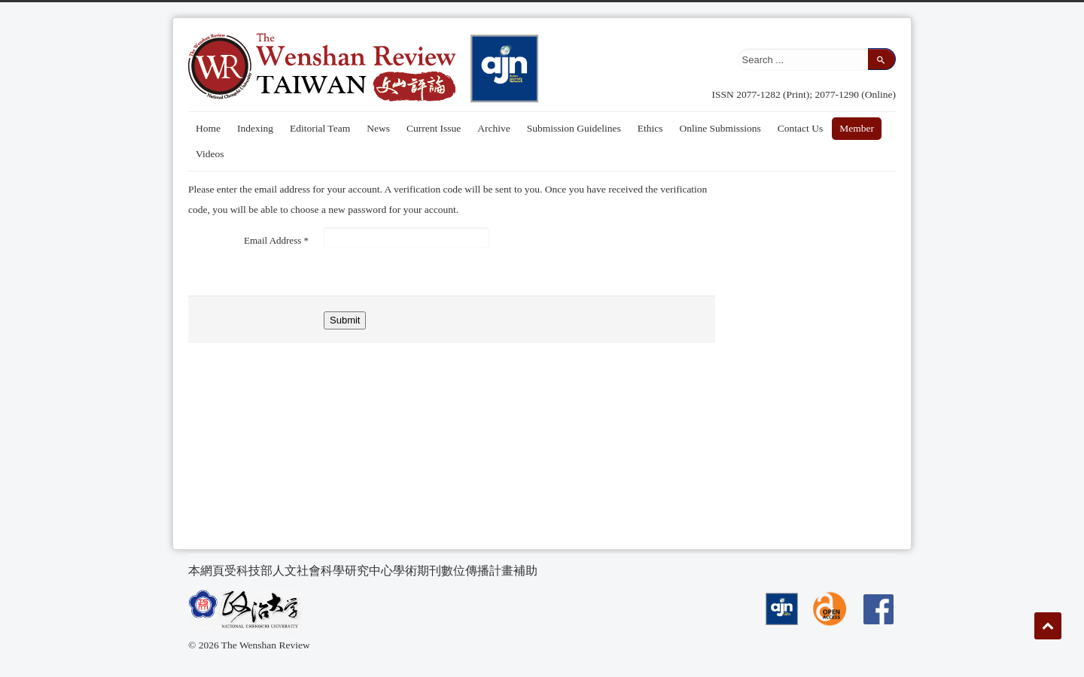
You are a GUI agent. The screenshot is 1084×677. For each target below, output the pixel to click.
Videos (210, 153)
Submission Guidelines (574, 128)
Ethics (650, 128)
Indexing (255, 128)
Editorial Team (320, 128)
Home (208, 128)
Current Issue (433, 128)
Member (856, 128)
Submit (345, 320)
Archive (493, 128)
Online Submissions (719, 128)
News (378, 128)
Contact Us (800, 128)
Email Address (276, 240)
